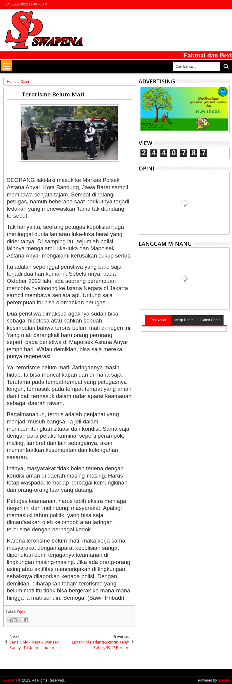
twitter (194, 4)
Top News (158, 320)
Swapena (10, 680)
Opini (21, 612)
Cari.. (225, 66)
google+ (210, 4)
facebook (202, 4)
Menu (6, 65)
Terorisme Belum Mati (53, 94)
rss (218, 4)
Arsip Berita (184, 320)
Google (224, 680)
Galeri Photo (210, 320)
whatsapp (226, 4)
